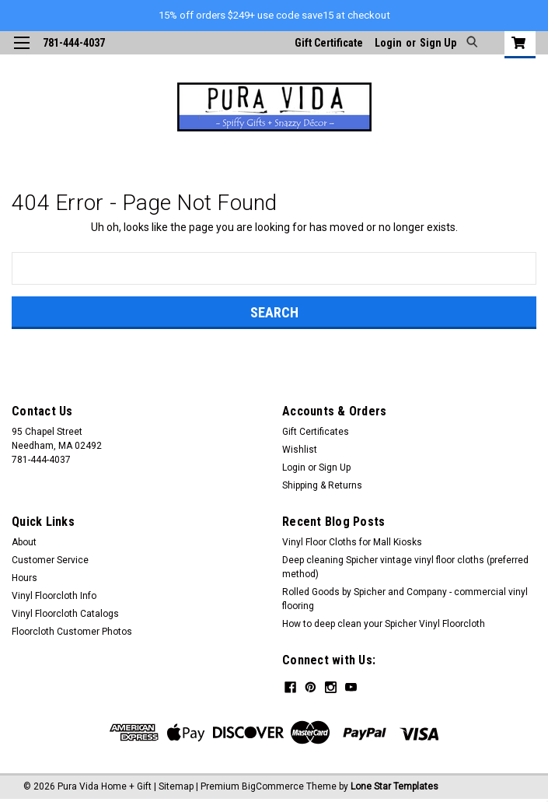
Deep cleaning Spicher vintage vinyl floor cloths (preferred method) (405, 567)
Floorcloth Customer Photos (72, 631)
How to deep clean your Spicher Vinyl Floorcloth (383, 623)
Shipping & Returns (322, 485)
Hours (24, 578)
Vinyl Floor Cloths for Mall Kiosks (352, 542)
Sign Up (438, 43)
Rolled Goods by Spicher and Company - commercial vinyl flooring (405, 599)
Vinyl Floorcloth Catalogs (65, 613)
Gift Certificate (329, 43)
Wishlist (299, 449)
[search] (469, 42)
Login (388, 43)
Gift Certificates (315, 431)
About (24, 542)
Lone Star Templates (394, 786)
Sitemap (176, 786)
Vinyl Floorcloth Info (54, 595)
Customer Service (50, 560)
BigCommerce (273, 786)
